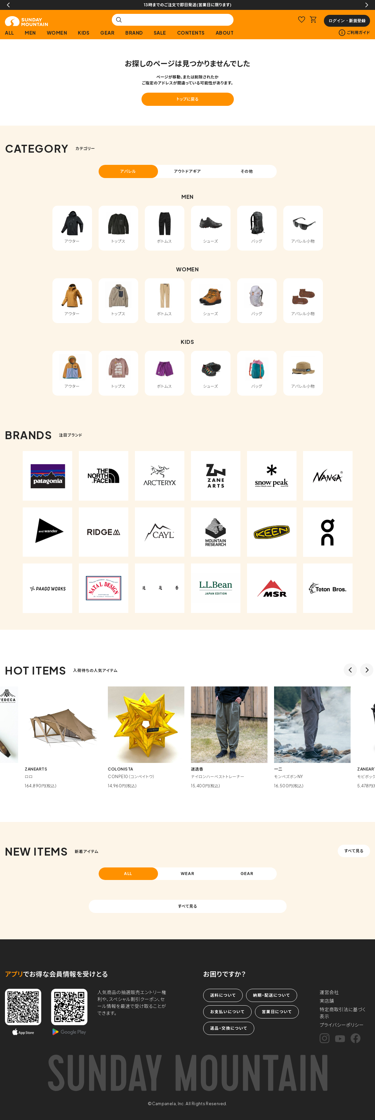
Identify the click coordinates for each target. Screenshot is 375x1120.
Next (366, 5)
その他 (247, 171)
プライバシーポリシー (342, 1025)
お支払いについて (227, 1011)
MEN (30, 33)
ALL (9, 33)
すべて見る (353, 850)
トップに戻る (187, 99)
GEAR (107, 33)
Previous (8, 5)
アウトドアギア (187, 171)
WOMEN (57, 33)
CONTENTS (191, 33)
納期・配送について (271, 995)
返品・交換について (228, 1028)
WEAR (187, 873)
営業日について (277, 1011)
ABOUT (225, 33)
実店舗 (327, 1001)
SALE (160, 33)
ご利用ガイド (354, 32)
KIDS (83, 33)
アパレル (128, 171)
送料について (223, 995)
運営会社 (329, 992)
